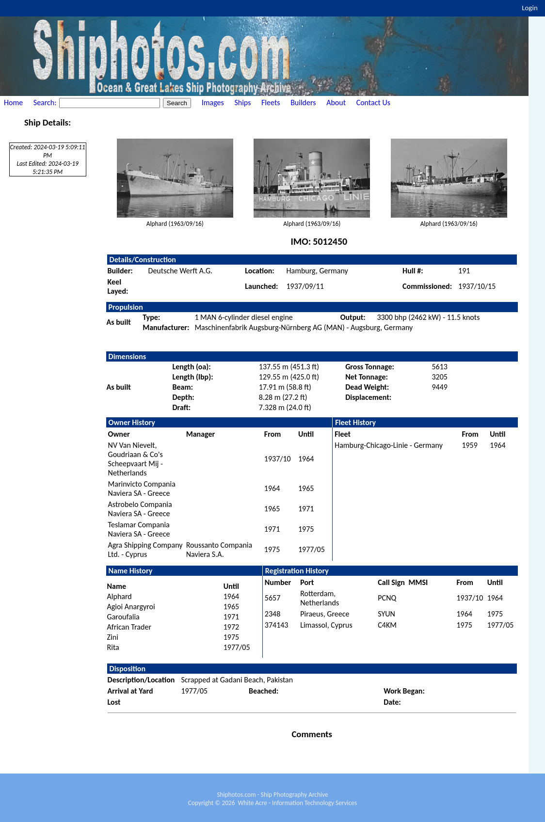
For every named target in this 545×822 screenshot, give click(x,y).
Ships (242, 102)
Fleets (270, 102)
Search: (45, 102)
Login (530, 7)
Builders (303, 102)
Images (213, 102)
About (336, 102)
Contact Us (373, 102)
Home (13, 102)
